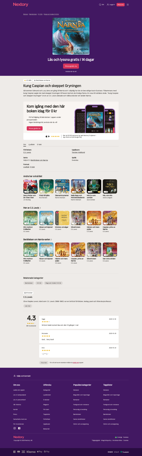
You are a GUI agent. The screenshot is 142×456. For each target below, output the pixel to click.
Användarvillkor (117, 440)
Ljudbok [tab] (32, 144)
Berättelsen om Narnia (39, 160)
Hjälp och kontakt (22, 375)
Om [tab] (24, 144)
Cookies (125, 440)
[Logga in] (110, 4)
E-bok (32, 167)
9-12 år (40, 14)
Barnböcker (33, 14)
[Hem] (55, 5)
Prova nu (121, 5)
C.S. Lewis (27, 152)
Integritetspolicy (106, 440)
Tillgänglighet (96, 440)
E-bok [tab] (39, 144)
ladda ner (76, 363)
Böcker (25, 14)
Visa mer (44, 363)
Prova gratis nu (71, 66)
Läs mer (27, 306)
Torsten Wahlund (78, 152)
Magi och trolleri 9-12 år (51, 14)
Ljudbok (26, 167)
